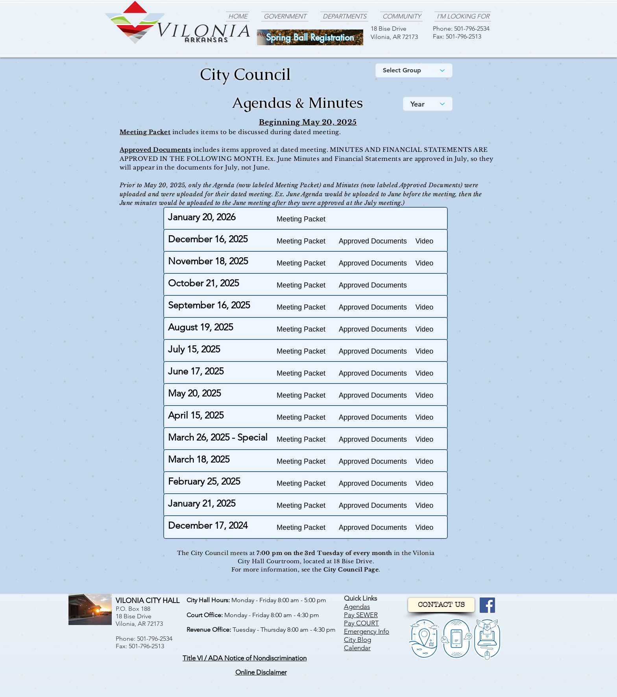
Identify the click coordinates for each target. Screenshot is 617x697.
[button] (424, 241)
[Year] (428, 104)
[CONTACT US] (441, 605)
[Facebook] (487, 605)
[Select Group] (414, 70)
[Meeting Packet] (301, 219)
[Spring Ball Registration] (310, 37)
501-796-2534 (472, 28)
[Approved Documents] (373, 241)
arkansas (206, 40)
